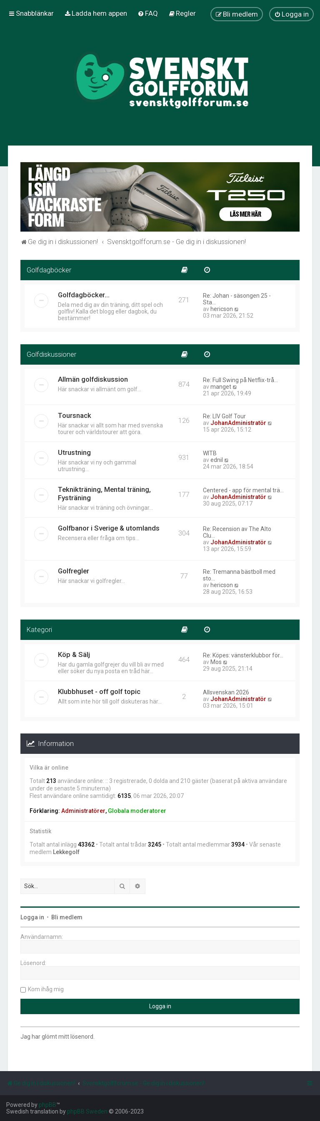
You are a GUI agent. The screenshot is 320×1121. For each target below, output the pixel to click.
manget (220, 386)
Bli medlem (66, 917)
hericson (221, 309)
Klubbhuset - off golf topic (99, 691)
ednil (216, 460)
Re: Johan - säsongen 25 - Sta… (237, 299)
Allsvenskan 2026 (226, 692)
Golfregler (73, 571)
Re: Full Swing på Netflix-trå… (240, 380)
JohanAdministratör (238, 423)
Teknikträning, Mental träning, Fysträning (104, 493)
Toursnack (74, 415)
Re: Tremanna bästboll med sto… (239, 575)
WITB (210, 453)
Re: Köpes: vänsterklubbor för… (243, 655)
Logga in (32, 917)
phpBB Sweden (87, 1111)
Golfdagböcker (49, 270)
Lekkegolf (66, 852)
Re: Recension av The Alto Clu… (237, 532)
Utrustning (74, 452)
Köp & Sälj (74, 654)
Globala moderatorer (137, 810)
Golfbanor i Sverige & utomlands (109, 528)
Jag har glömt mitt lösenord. (57, 1036)
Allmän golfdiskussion (93, 379)
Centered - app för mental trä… (243, 490)
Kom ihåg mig (46, 989)
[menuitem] (95, 13)
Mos (216, 662)
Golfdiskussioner (51, 354)
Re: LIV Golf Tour (224, 416)
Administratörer (83, 810)
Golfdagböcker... (84, 295)
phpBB (47, 1104)
